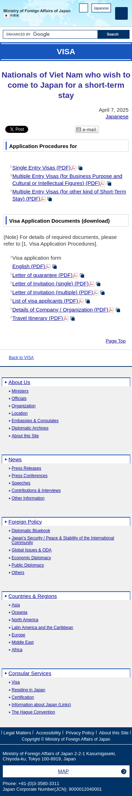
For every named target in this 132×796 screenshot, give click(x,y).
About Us (19, 382)
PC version (84, 9)
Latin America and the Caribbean (42, 627)
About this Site (25, 436)
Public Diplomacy (28, 565)
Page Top (116, 341)
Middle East (23, 642)
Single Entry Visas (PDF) (41, 168)
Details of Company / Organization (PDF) (60, 310)
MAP (63, 771)
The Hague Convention (33, 712)
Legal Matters (17, 732)
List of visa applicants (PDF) (45, 301)
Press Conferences (30, 476)
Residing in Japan (28, 690)
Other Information (28, 498)
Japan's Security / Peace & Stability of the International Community (63, 540)
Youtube (107, 18)
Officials (19, 398)
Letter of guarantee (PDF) (42, 275)
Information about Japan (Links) (41, 705)
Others (18, 572)
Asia (16, 605)
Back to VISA (21, 357)
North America (25, 620)
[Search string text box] (50, 34)
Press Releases (26, 468)
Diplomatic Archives (30, 428)
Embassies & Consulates (35, 421)
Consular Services (29, 673)
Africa (17, 650)
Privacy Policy (80, 732)
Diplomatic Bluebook (31, 531)
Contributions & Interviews (36, 490)
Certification (23, 697)
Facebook (89, 18)
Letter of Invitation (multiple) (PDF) (52, 292)
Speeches (21, 483)
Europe (18, 635)
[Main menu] (121, 13)
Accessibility (48, 732)
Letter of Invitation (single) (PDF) (50, 283)
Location (19, 413)
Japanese (101, 8)
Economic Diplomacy (31, 558)
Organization (24, 406)
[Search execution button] (114, 34)
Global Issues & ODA (31, 550)
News (15, 459)
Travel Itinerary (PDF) (37, 318)
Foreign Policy (25, 522)
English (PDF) (28, 266)
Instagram (98, 18)
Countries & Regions (32, 596)
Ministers (20, 391)
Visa (16, 682)
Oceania (19, 612)
